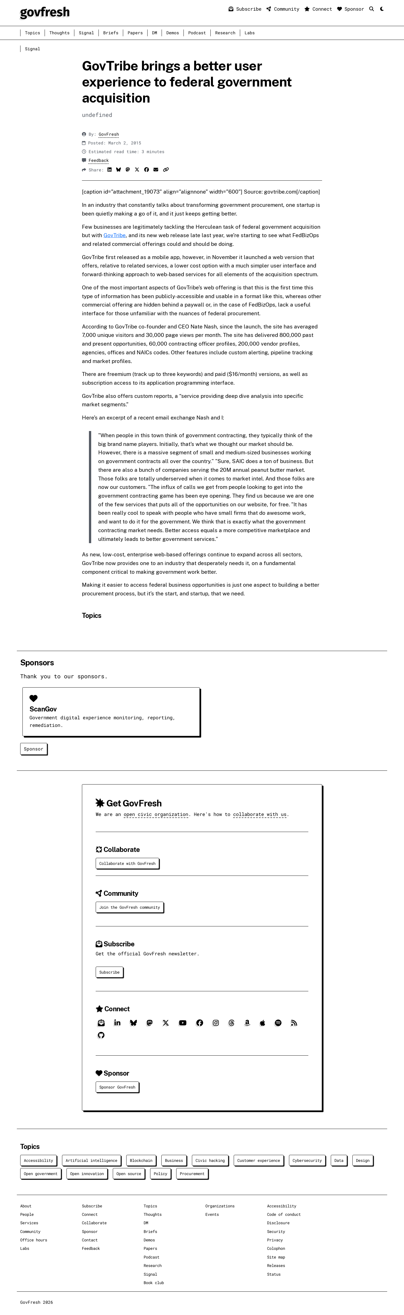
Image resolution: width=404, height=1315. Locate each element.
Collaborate (94, 1222)
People (27, 1214)
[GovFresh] (44, 12)
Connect (319, 9)
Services (29, 1222)
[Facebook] (199, 1024)
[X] (165, 1024)
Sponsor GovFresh (117, 1087)
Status (274, 1274)
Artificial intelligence (91, 1160)
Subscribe (246, 9)
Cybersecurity (307, 1160)
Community (284, 9)
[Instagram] (216, 1024)
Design (362, 1160)
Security (276, 1231)
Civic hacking (210, 1160)
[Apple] (262, 1024)
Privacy (275, 1240)
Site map (276, 1257)
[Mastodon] (149, 1024)
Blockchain (141, 1160)
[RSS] (294, 1024)
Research (225, 32)
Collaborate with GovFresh (127, 863)
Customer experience (258, 1160)
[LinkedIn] (117, 1024)
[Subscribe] (101, 1024)
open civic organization (156, 814)
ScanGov (42, 709)
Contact (90, 1240)
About (25, 1206)
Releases (276, 1265)
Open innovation (87, 1173)
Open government (41, 1173)
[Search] (373, 9)
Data (338, 1160)
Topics (32, 32)
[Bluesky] (133, 1024)
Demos (172, 32)
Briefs (110, 32)
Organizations (220, 1206)
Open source (128, 1173)
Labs (250, 32)
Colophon (276, 1248)
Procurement (192, 1173)
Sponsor (352, 9)
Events (212, 1214)
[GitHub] (101, 1037)
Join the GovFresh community (129, 907)
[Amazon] (247, 1024)
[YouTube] (183, 1024)
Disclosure (278, 1222)
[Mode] (381, 9)
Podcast (197, 32)
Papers (135, 32)
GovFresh (109, 134)
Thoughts (59, 32)
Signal (86, 32)
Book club (154, 1282)
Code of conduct (284, 1214)
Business (174, 1160)
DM (154, 32)
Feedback (99, 160)
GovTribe (115, 235)
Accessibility (38, 1160)
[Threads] (231, 1024)
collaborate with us (259, 814)
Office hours (33, 1240)
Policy (160, 1173)
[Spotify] (278, 1024)
